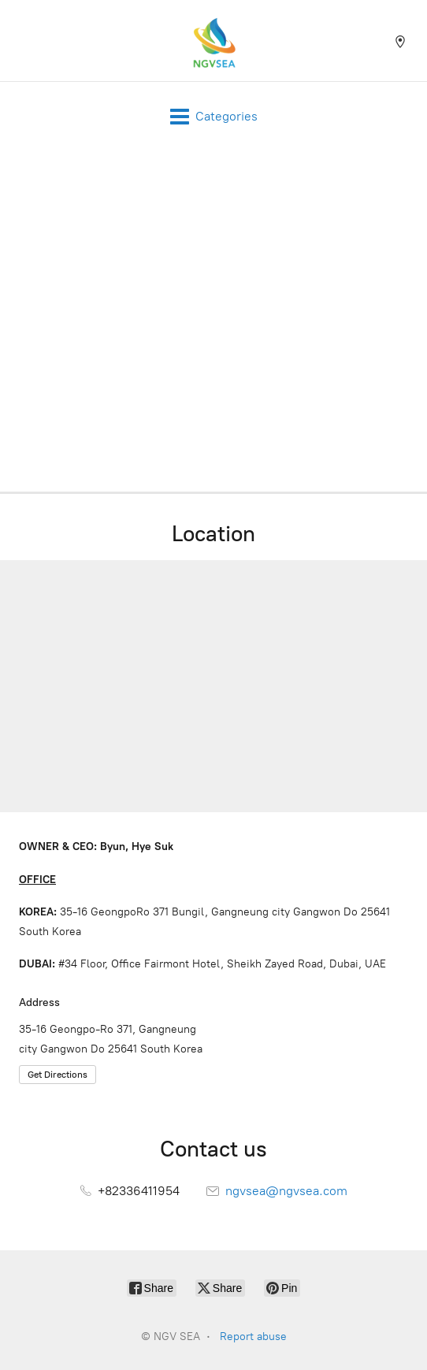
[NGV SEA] (213, 40)
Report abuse (253, 1336)
